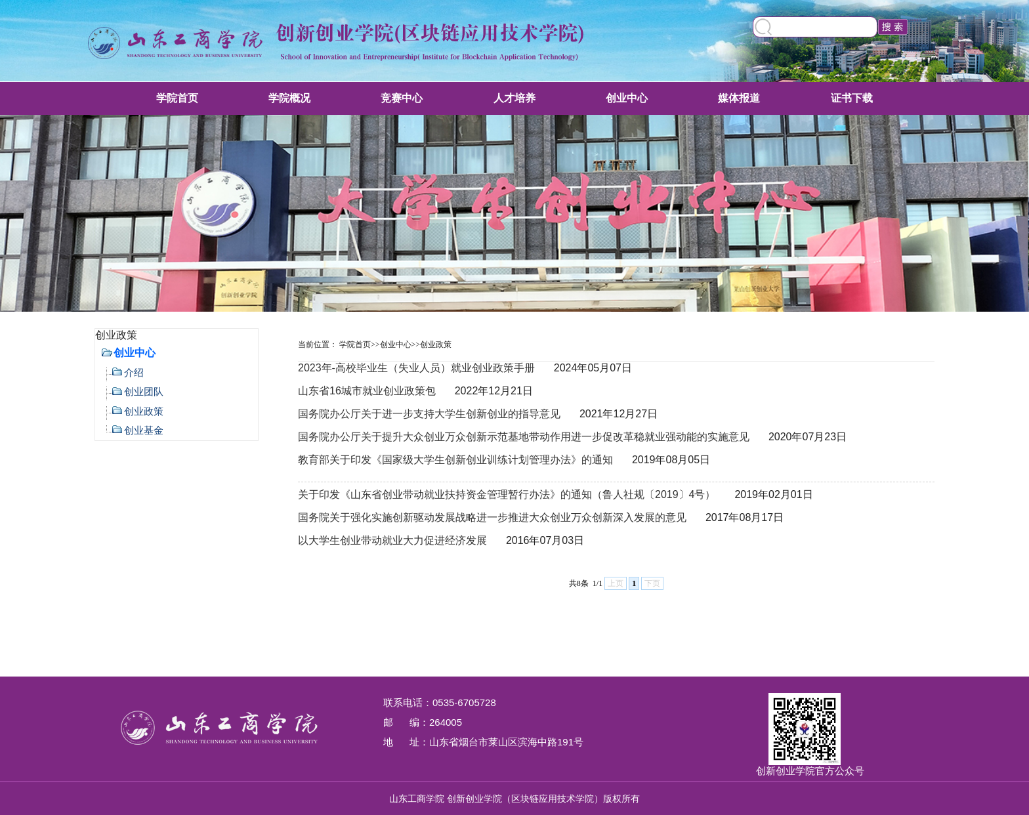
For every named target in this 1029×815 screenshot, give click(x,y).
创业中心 (627, 98)
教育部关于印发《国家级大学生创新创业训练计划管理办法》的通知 (455, 459)
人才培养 (515, 98)
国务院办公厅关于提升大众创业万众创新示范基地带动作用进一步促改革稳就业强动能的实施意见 (523, 436)
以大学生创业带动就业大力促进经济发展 (392, 540)
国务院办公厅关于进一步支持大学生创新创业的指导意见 (429, 413)
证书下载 (852, 98)
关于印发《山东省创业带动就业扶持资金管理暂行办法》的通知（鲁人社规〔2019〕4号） (507, 494)
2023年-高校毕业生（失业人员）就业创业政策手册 (416, 367)
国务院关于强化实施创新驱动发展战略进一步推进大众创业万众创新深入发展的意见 (492, 517)
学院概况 (289, 98)
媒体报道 (739, 98)
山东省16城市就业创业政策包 (367, 390)
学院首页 (177, 98)
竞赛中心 (402, 98)
